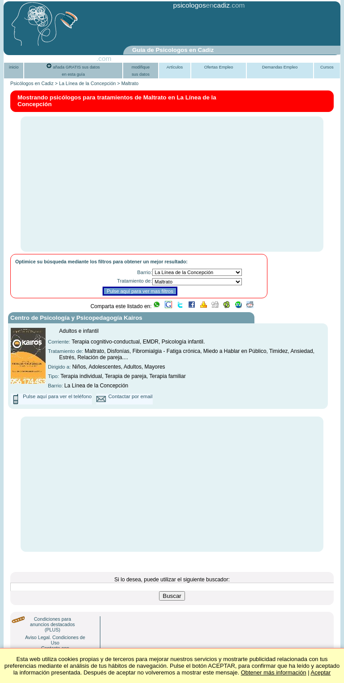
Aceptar (321, 672)
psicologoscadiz (201, 5)
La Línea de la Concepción (87, 83)
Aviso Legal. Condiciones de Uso (55, 640)
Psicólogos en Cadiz (32, 83)
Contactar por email (130, 396)
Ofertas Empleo (218, 67)
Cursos (327, 67)
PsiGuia (84, 58)
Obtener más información (273, 672)
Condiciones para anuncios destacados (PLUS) (52, 624)
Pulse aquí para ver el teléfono (57, 396)
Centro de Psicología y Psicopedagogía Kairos (76, 317)
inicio (13, 67)
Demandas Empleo (279, 67)
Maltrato (130, 83)
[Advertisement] (150, 28)
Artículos (175, 67)
